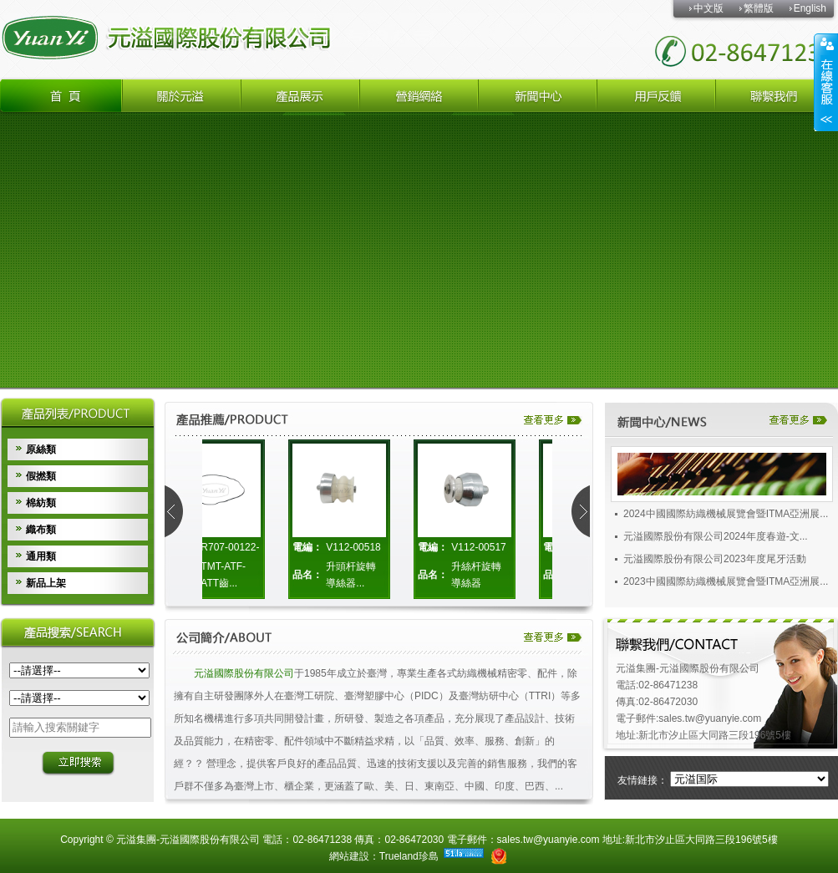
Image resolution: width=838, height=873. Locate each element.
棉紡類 (41, 503)
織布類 (41, 529)
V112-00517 (482, 547)
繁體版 (759, 8)
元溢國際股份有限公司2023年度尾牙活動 (714, 563)
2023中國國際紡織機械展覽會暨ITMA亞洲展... (725, 585)
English (810, 8)
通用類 (41, 556)
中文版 (708, 8)
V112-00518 (356, 547)
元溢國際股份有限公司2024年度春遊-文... (715, 540)
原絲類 (41, 449)
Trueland (399, 856)
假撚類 (41, 476)
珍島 (429, 856)
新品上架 (46, 583)
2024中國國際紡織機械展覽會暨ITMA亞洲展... (725, 518)
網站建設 (349, 856)
